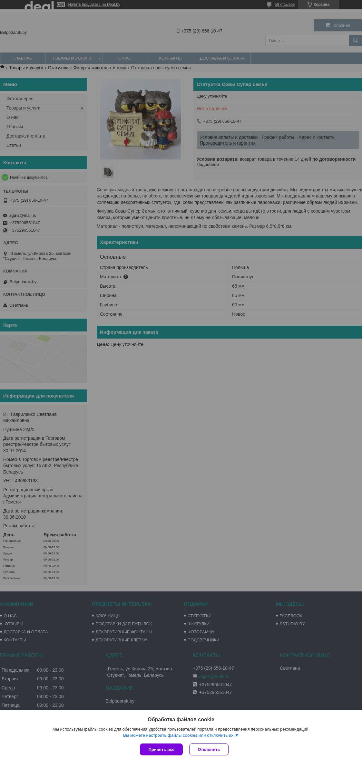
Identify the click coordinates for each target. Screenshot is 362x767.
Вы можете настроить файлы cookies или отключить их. (179, 735)
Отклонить (209, 749)
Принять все (161, 749)
